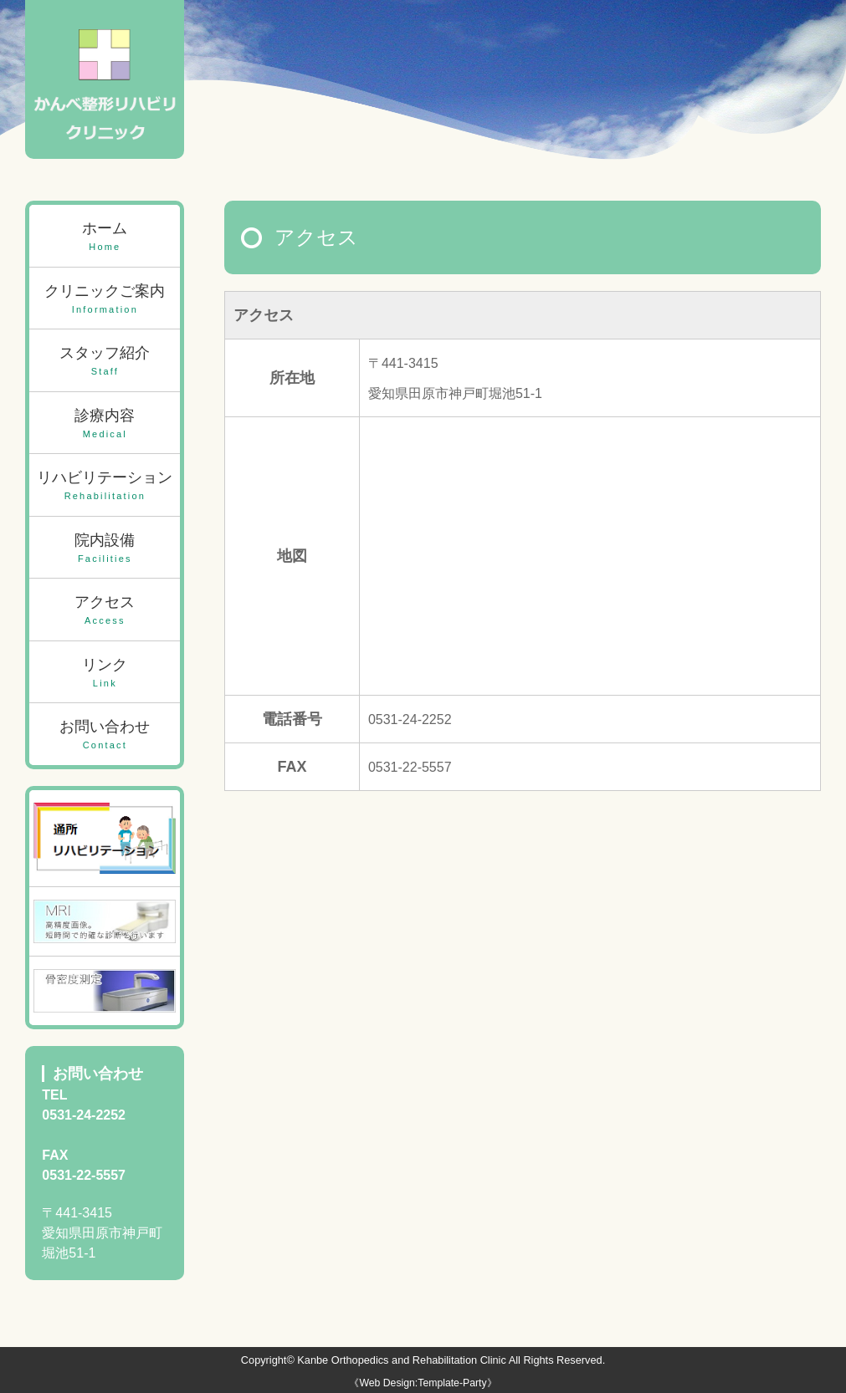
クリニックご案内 (104, 300)
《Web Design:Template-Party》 (422, 1383)
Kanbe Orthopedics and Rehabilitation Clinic (401, 1360)
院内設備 (104, 549)
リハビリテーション (104, 486)
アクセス (104, 611)
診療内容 (104, 424)
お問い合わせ (104, 735)
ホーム (104, 237)
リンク (104, 673)
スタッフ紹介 (104, 361)
